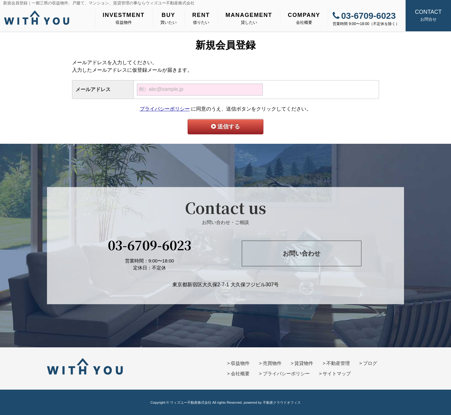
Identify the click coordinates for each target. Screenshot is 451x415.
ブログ (370, 363)
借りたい (201, 18)
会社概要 (304, 18)
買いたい (168, 18)
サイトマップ (337, 373)
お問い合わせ (301, 253)
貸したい (249, 18)
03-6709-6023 (364, 16)
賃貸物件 (303, 363)
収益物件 (124, 18)
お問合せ (428, 15)
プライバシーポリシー (165, 109)
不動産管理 (338, 363)
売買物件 (272, 363)
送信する (225, 126)
